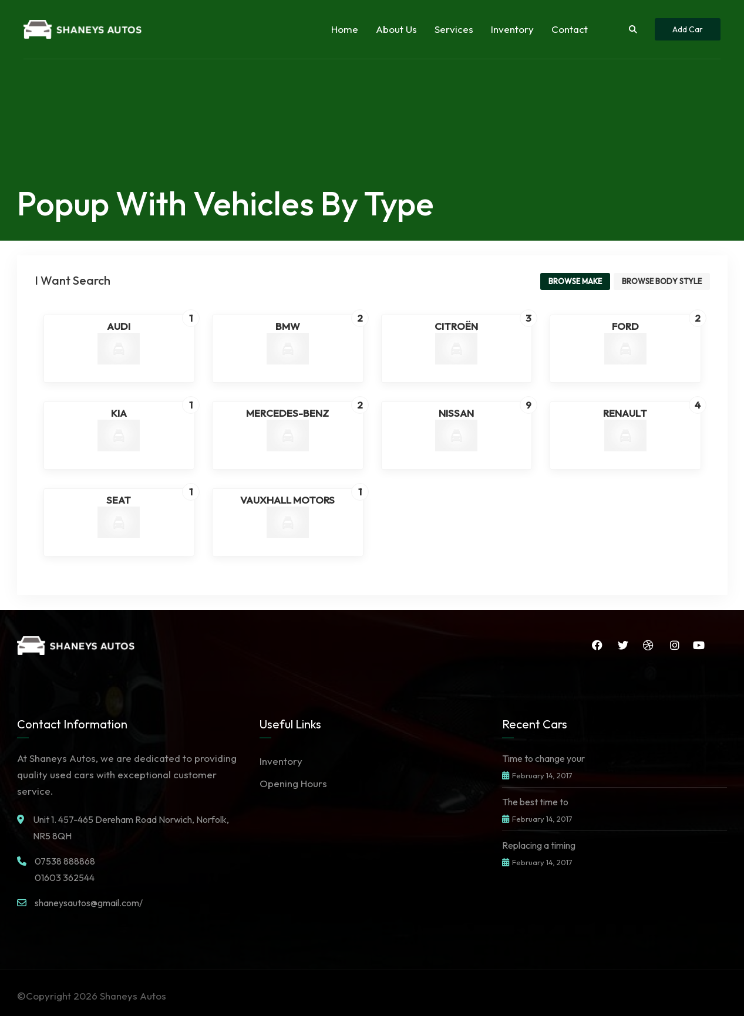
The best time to (535, 802)
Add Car (687, 29)
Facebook (596, 645)
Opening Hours (293, 783)
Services (454, 29)
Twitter (622, 645)
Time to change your (543, 758)
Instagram (674, 645)
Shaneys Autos (133, 996)
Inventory (512, 29)
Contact (569, 29)
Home (344, 29)
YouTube (699, 645)
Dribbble (647, 645)
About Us (396, 29)
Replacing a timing (538, 845)
